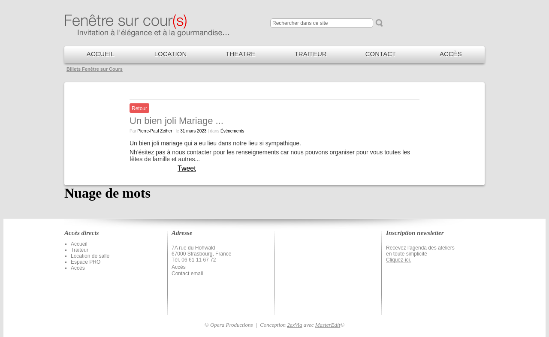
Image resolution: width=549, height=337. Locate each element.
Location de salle (90, 256)
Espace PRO (85, 262)
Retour (139, 108)
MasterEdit (328, 325)
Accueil (79, 244)
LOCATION (170, 53)
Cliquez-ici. (398, 260)
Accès (78, 268)
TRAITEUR (311, 53)
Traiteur (79, 250)
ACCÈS (451, 53)
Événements (232, 131)
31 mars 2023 (193, 131)
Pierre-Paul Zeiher (154, 131)
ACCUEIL (101, 53)
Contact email (187, 274)
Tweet (187, 168)
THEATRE (240, 53)
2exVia (294, 325)
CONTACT (380, 53)
